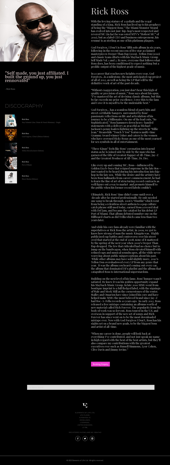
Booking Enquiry (100, 364)
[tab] (5, 96)
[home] (8, 6)
